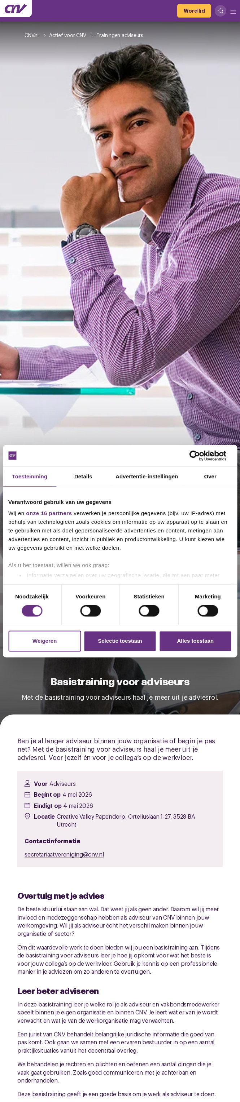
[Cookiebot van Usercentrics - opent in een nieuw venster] (200, 455)
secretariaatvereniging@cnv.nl (64, 854)
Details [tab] (83, 476)
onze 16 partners (49, 513)
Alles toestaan (195, 641)
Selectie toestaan (120, 641)
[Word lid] (194, 11)
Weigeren (44, 641)
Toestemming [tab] (30, 476)
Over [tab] (210, 476)
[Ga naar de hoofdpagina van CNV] (16, 8)
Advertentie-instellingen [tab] (146, 476)
